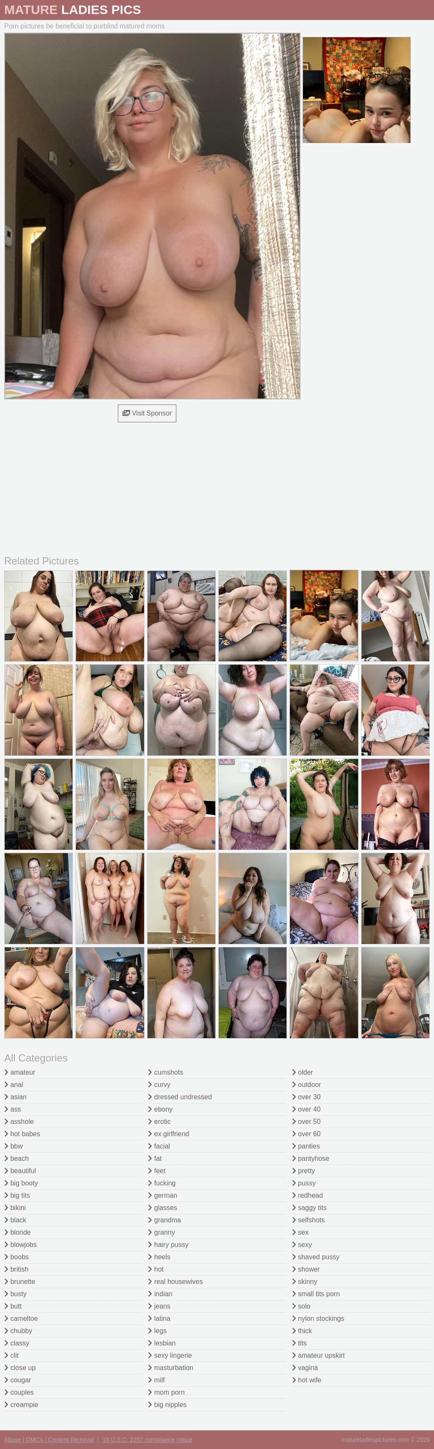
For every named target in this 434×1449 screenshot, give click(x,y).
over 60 (306, 1133)
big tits (17, 1195)
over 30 (306, 1097)
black (15, 1220)
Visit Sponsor (147, 413)
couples (19, 1392)
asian (15, 1097)
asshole (19, 1121)
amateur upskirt (318, 1355)
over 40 (306, 1109)
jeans (159, 1306)
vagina (305, 1367)
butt (13, 1306)
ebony (160, 1109)
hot (156, 1269)
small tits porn (316, 1293)
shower (306, 1269)
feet (156, 1170)
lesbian (161, 1343)
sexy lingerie (170, 1355)
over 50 (306, 1121)
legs (157, 1330)
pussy (304, 1183)
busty (15, 1293)
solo (301, 1306)
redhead (307, 1195)
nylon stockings (318, 1318)
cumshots (165, 1072)
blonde (17, 1232)
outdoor (306, 1084)
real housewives (175, 1281)
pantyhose (310, 1158)
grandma (164, 1220)
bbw (13, 1146)
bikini (15, 1207)
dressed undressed (180, 1097)
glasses (162, 1207)
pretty (303, 1170)
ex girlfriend (168, 1133)
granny (161, 1232)
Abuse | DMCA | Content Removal (49, 1439)
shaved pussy (315, 1257)
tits (299, 1343)
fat (154, 1158)
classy (16, 1343)
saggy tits (309, 1207)
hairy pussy (168, 1244)
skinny (304, 1281)
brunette (19, 1281)
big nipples (167, 1404)
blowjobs (20, 1244)
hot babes (22, 1133)
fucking (161, 1183)
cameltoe (21, 1318)
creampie (21, 1404)
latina (159, 1318)
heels (159, 1257)
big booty (21, 1183)
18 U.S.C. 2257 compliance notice (147, 1439)
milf (156, 1380)
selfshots (308, 1220)
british (16, 1269)
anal (13, 1084)
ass (12, 1109)
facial (159, 1146)
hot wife (307, 1380)
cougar (17, 1380)
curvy (159, 1084)
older (302, 1072)
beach (16, 1158)
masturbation (170, 1367)
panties (306, 1146)
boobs (16, 1257)
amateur (19, 1072)
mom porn (166, 1392)
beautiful (20, 1170)
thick (302, 1330)
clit (11, 1355)
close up (20, 1367)
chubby (18, 1330)
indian (160, 1293)
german (162, 1195)
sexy (302, 1244)
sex (300, 1232)
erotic (159, 1121)
